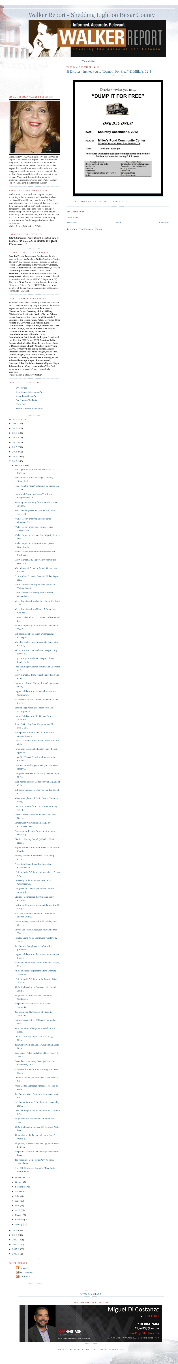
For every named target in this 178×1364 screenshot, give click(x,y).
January (19, 1224)
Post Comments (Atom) (91, 229)
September (20, 1186)
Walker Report (24, 1276)
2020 (15, 423)
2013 (15, 456)
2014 (15, 451)
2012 (15, 461)
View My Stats (89, 61)
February (19, 1219)
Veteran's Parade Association (29, 408)
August (19, 1191)
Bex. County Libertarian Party (30, 392)
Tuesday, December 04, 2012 (113, 201)
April (18, 1210)
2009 (15, 1239)
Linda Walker (23, 1268)
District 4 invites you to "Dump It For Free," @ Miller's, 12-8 (110, 71)
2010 (15, 1235)
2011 (15, 1230)
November (20, 1177)
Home (118, 222)
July (17, 1196)
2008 (15, 1244)
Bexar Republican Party (27, 396)
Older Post (164, 222)
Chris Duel (21, 404)
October (19, 1182)
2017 (15, 437)
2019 (15, 428)
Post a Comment (73, 217)
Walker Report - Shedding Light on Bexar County (92, 14)
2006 (15, 1253)
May (17, 1205)
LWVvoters (21, 387)
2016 (15, 442)
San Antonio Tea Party (26, 400)
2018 (15, 433)
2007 (15, 1249)
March (18, 1215)
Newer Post (72, 222)
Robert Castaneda (25, 1272)
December (20, 465)
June (17, 1200)
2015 (15, 447)
